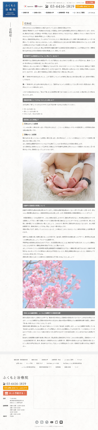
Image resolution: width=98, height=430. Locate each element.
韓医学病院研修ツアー (45, 367)
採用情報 (58, 367)
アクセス (79, 359)
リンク (76, 367)
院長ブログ (39, 363)
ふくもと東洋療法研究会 (28, 367)
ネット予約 (29, 363)
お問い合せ (19, 363)
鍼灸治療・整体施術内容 (21, 359)
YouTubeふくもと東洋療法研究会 (72, 363)
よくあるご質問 (69, 359)
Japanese (28, 6)
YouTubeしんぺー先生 (53, 363)
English (38, 6)
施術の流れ (35, 359)
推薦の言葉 (68, 367)
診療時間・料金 (56, 359)
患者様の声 (45, 359)
